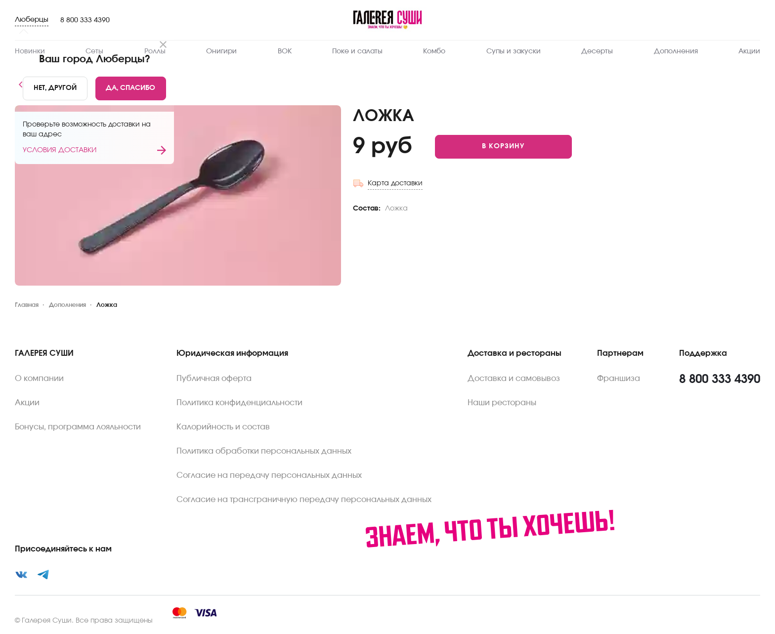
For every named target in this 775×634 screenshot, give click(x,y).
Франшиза (618, 378)
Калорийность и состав (223, 427)
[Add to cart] (503, 147)
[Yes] (131, 88)
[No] (55, 88)
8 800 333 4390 (85, 20)
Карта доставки (395, 183)
